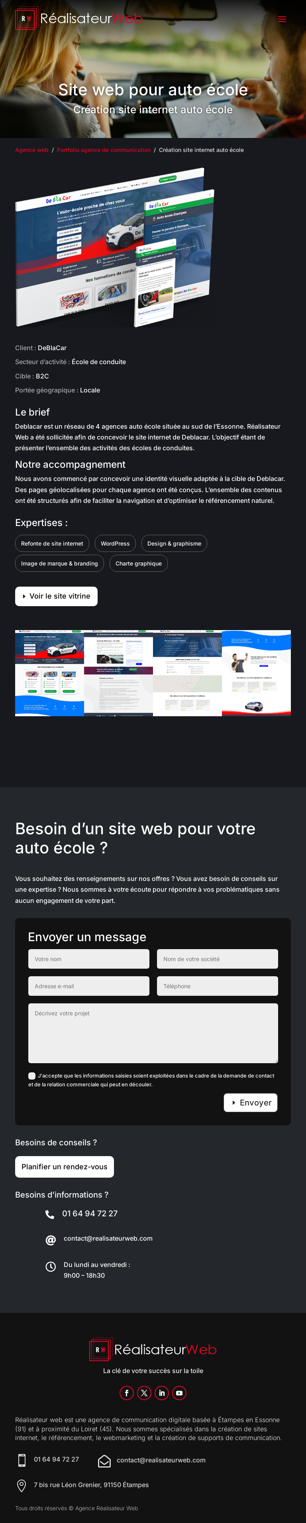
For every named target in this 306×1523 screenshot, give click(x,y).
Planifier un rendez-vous (65, 1166)
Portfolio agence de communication (104, 149)
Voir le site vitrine (59, 596)
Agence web (32, 149)
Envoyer (256, 1102)
